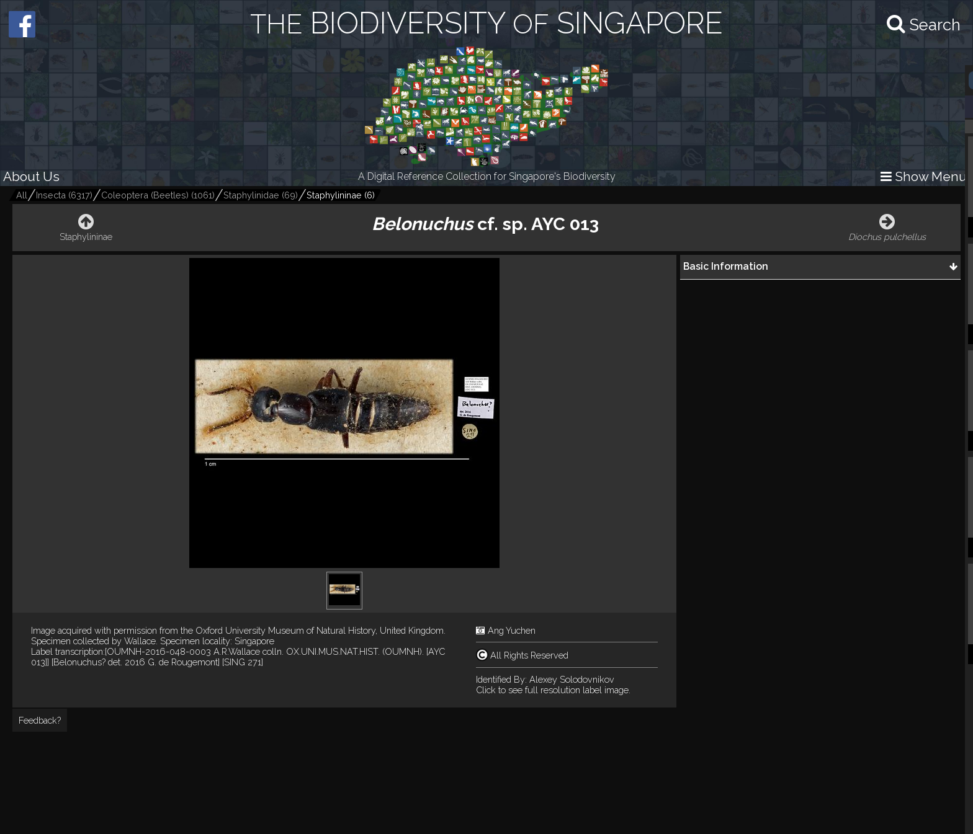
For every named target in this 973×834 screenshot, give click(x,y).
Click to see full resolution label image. (553, 690)
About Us (31, 176)
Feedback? (40, 720)
